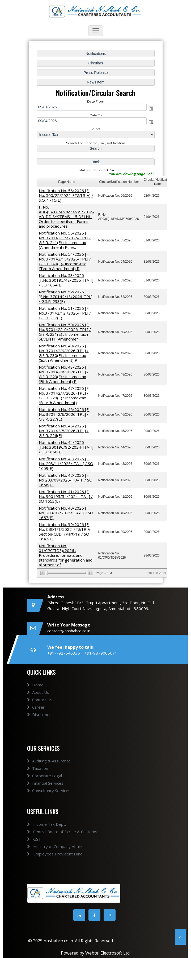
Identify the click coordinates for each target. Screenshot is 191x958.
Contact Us (39, 705)
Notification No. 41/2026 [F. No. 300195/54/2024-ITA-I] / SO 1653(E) (66, 495)
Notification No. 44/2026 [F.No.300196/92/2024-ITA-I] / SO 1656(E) (66, 446)
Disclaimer (39, 720)
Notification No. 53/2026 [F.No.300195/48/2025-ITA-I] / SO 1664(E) (66, 280)
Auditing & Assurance (49, 767)
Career (36, 713)
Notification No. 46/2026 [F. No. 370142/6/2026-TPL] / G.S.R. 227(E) (64, 413)
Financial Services (45, 789)
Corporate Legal (44, 781)
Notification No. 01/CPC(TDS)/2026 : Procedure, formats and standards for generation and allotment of (65, 554)
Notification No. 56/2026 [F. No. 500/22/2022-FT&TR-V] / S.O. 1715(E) (66, 196)
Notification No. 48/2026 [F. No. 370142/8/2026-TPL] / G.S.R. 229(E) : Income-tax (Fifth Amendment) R (64, 374)
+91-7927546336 (64, 653)
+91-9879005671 (100, 653)
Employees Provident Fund (48, 854)
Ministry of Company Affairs (49, 846)
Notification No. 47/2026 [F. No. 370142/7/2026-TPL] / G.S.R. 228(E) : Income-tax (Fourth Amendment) (64, 395)
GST (28, 839)
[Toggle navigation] (95, 30)
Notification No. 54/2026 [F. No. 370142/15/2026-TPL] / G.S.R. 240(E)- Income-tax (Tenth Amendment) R (65, 262)
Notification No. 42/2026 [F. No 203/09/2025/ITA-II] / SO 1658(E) (65, 479)
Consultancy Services (48, 796)
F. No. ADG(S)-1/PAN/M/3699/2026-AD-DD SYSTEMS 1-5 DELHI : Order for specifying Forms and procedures (66, 217)
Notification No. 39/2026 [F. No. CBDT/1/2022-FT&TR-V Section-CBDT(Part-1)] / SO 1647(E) (64, 530)
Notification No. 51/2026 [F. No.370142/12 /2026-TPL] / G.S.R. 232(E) (65, 313)
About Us (38, 698)
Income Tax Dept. (40, 824)
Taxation (37, 774)
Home (35, 691)
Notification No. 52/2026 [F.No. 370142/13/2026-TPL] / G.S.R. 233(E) (65, 296)
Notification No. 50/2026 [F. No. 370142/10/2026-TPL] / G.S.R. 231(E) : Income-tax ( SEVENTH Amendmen (65, 332)
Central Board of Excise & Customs (56, 831)
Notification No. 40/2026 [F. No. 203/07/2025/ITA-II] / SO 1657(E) (66, 511)
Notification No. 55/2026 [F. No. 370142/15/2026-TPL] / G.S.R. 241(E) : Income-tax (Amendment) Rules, (65, 240)
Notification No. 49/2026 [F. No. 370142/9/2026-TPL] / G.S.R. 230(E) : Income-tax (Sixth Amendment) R (64, 353)
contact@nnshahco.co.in (68, 630)
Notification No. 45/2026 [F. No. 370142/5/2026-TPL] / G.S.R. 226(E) (64, 430)
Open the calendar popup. (151, 109)
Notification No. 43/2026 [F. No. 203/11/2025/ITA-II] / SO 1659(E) (66, 462)
